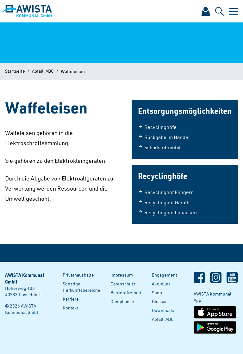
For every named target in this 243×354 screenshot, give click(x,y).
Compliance (122, 301)
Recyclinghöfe (157, 127)
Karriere (71, 299)
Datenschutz (122, 283)
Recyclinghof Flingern (166, 192)
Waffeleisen (73, 71)
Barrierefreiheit (125, 292)
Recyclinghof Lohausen (167, 212)
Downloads (163, 310)
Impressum (121, 275)
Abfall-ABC (43, 71)
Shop (157, 292)
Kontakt (70, 307)
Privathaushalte (78, 275)
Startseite (15, 71)
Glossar (159, 301)
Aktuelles (161, 283)
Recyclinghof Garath (164, 202)
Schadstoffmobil (159, 147)
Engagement (164, 275)
